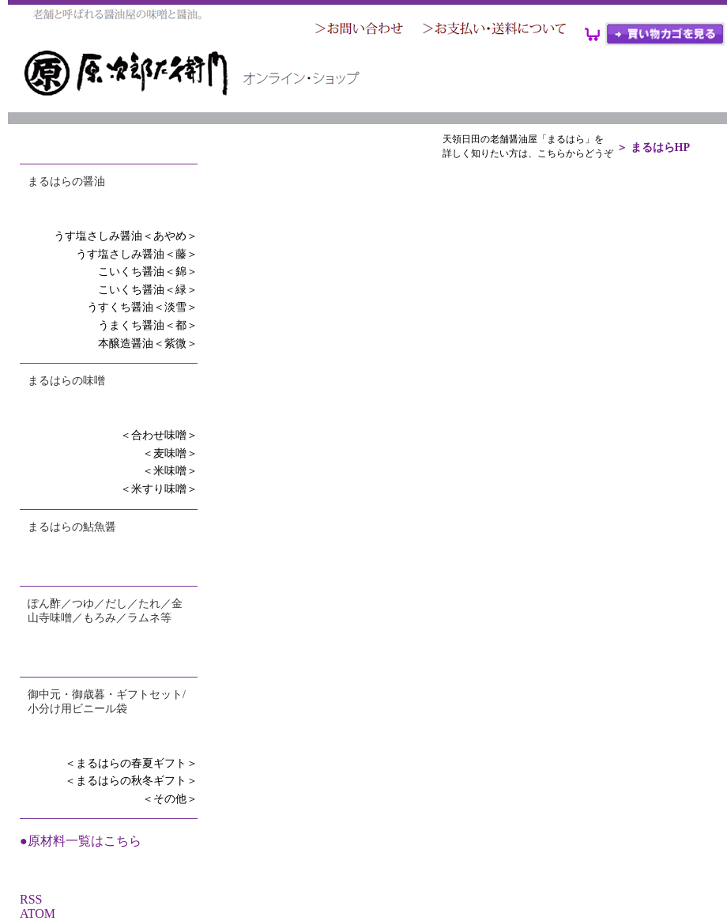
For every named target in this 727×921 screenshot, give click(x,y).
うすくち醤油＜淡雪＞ (142, 307)
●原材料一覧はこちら (80, 840)
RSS (31, 899)
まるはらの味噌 (66, 381)
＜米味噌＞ (170, 471)
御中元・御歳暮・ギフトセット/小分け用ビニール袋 (107, 702)
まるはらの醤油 (66, 181)
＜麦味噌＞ (170, 453)
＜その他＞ (170, 799)
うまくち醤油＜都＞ (148, 325)
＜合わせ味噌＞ (159, 435)
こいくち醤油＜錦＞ (148, 271)
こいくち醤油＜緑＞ (148, 290)
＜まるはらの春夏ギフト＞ (131, 763)
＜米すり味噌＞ (159, 489)
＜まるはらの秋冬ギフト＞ (131, 781)
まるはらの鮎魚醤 (72, 527)
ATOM (37, 913)
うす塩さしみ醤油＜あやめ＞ (126, 236)
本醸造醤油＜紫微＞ (148, 343)
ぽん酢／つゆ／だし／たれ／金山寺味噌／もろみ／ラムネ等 (105, 611)
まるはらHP (660, 147)
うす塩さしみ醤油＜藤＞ (137, 254)
